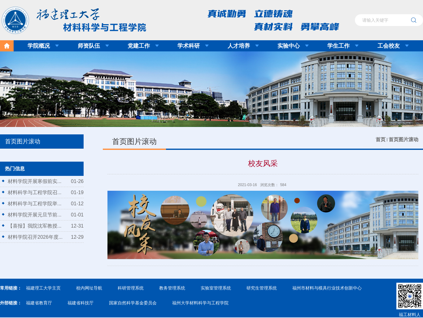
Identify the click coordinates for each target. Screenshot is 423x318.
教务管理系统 (172, 287)
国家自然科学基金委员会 (133, 302)
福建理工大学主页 (43, 287)
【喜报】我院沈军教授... (34, 226)
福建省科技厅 (81, 302)
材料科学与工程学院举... (34, 203)
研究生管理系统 (261, 287)
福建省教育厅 (39, 302)
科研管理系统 (131, 287)
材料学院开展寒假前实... (34, 181)
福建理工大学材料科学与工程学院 (69, 18)
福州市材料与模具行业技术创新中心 (327, 287)
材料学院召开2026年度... (35, 237)
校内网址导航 (89, 287)
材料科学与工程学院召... (34, 192)
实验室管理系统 (216, 287)
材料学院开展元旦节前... (34, 214)
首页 (381, 139)
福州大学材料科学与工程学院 (200, 302)
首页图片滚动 (403, 139)
